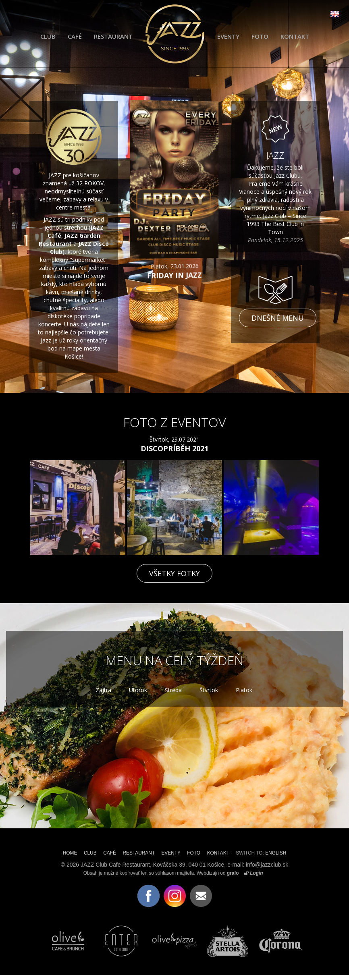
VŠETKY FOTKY (174, 573)
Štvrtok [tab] (208, 690)
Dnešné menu (277, 318)
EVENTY (228, 36)
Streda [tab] (173, 690)
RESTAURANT (113, 36)
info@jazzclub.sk (267, 864)
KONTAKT (294, 36)
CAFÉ (75, 36)
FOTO (259, 36)
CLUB (48, 36)
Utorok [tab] (138, 690)
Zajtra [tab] (103, 690)
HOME (70, 853)
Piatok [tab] (244, 690)
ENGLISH (275, 853)
